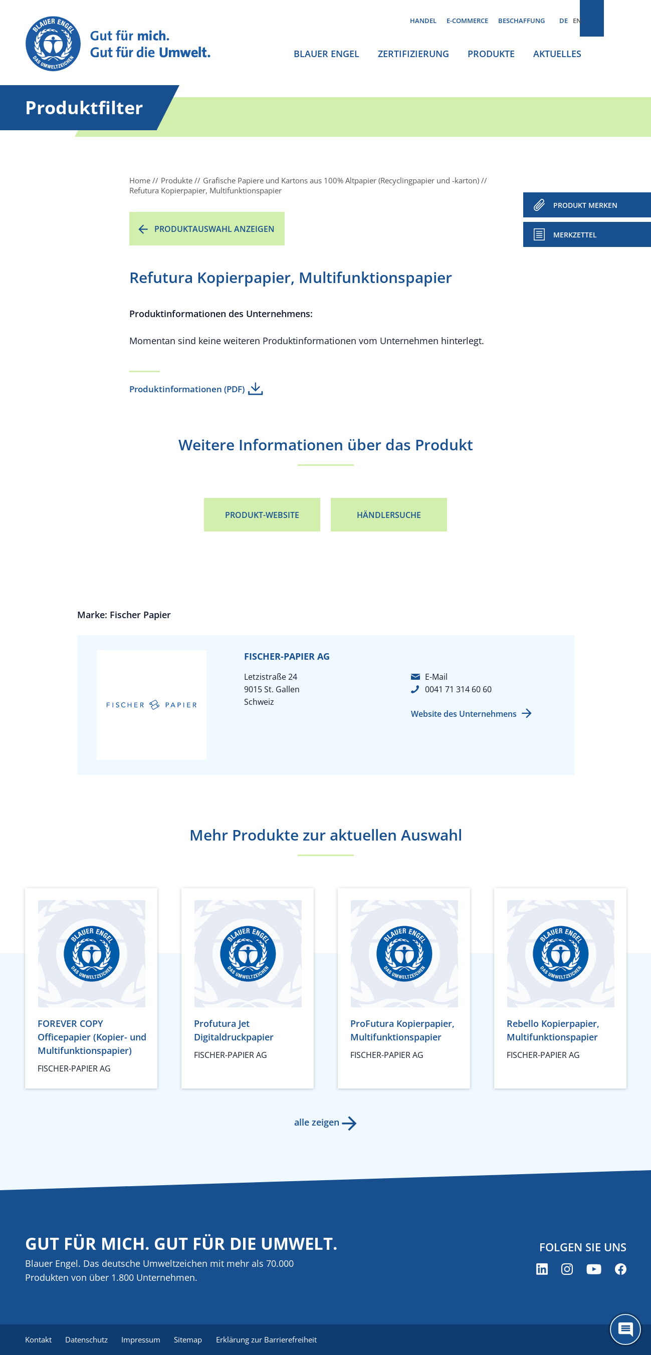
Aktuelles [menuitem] (557, 54)
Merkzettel (575, 234)
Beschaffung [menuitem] (521, 20)
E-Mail (436, 676)
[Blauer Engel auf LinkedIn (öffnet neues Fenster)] (542, 1270)
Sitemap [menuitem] (195, 1340)
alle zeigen (315, 1122)
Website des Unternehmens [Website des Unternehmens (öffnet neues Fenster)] (464, 713)
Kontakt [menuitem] (38, 1340)
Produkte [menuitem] (491, 54)
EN (577, 20)
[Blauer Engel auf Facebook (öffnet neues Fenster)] (620, 1270)
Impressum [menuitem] (145, 1340)
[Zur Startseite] (127, 44)
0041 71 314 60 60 (458, 689)
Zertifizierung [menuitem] (413, 54)
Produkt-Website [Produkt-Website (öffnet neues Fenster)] (262, 514)
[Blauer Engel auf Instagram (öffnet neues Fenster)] (567, 1270)
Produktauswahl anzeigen (214, 228)
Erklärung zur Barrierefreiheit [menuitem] (276, 1340)
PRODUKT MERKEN (585, 205)
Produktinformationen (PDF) (187, 389)
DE (563, 20)
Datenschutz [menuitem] (89, 1340)
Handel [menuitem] (423, 20)
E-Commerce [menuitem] (467, 20)
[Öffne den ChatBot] (625, 1329)
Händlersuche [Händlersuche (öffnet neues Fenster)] (389, 514)
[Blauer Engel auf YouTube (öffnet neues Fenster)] (593, 1270)
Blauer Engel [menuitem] (326, 54)
